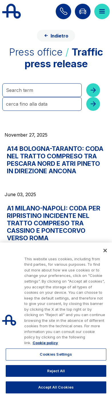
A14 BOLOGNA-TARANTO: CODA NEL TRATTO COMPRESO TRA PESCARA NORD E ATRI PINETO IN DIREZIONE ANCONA (55, 160)
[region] (56, 320)
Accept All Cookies (56, 387)
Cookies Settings (56, 354)
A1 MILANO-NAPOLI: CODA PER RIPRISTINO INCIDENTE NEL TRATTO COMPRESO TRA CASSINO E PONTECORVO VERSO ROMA (53, 223)
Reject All (56, 371)
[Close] (105, 250)
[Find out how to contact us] (63, 11)
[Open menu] (102, 11)
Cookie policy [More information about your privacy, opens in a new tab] (45, 342)
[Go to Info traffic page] (82, 11)
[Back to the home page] (11, 11)
